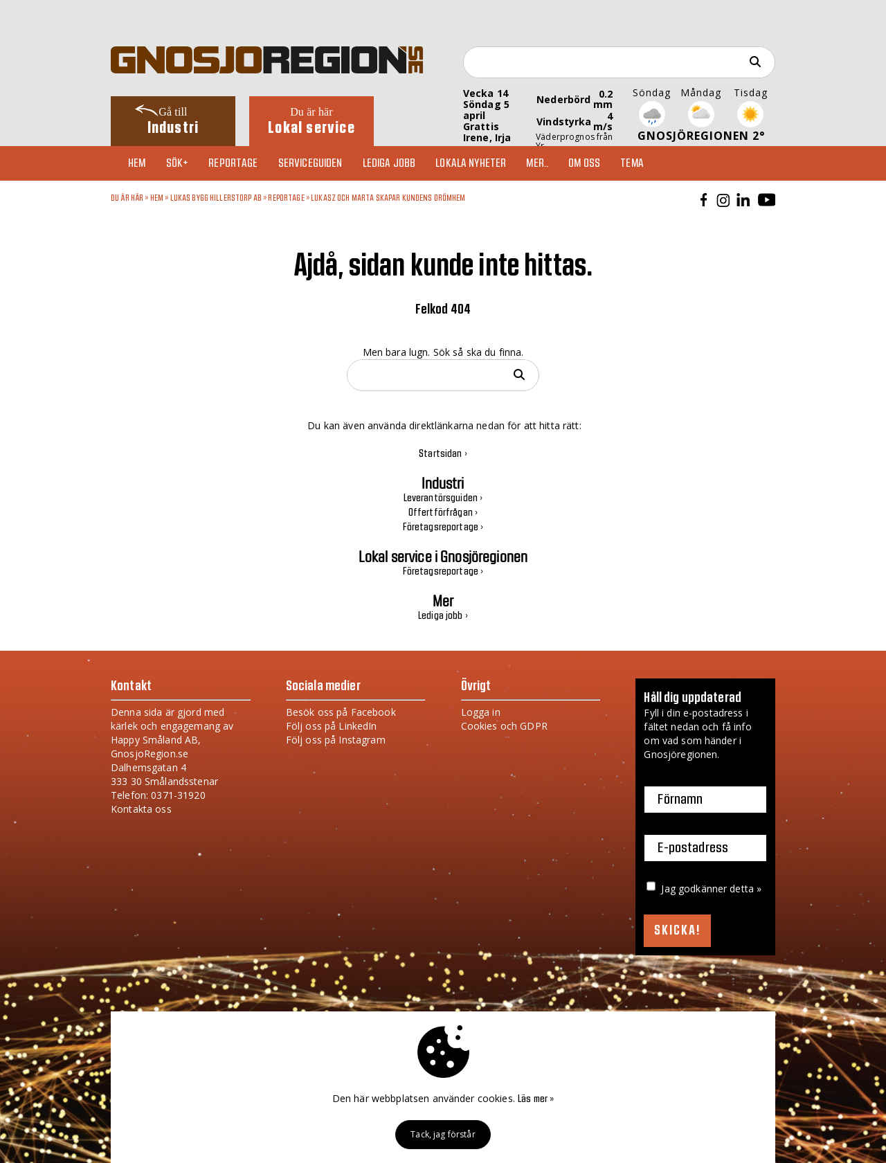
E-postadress (693, 848)
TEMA (632, 163)
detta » (745, 888)
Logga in (480, 712)
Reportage (232, 163)
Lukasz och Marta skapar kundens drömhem (388, 198)
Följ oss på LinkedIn (331, 725)
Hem (136, 163)
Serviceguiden (310, 163)
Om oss (584, 163)
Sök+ (177, 163)
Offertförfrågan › (443, 513)
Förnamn (680, 799)
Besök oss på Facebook (341, 712)
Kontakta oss (141, 808)
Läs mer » (536, 1099)
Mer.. (537, 163)
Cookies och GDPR (504, 725)
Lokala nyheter (470, 163)
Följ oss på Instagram (336, 739)
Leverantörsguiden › (443, 498)
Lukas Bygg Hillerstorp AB (216, 198)
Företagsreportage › (443, 527)
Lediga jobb (389, 163)
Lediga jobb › (443, 616)
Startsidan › (443, 454)
